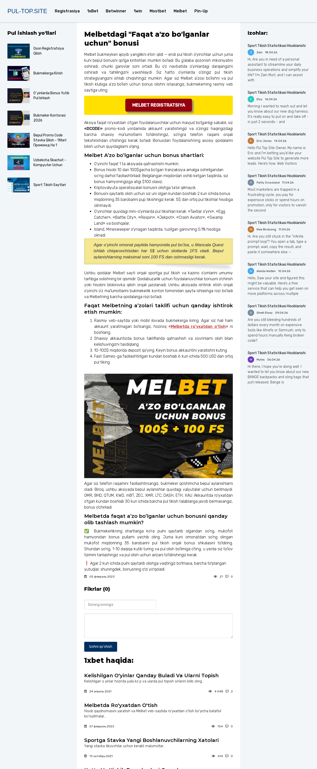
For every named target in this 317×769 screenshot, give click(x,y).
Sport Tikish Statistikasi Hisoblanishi (277, 46)
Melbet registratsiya (158, 105)
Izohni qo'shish (100, 647)
